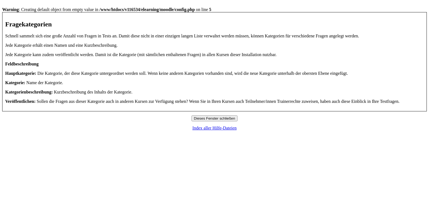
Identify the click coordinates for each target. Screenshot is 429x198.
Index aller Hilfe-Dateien (214, 128)
